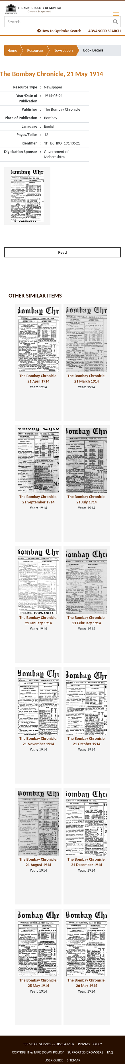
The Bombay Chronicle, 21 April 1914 (38, 378)
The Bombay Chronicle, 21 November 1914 (38, 741)
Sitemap (73, 1060)
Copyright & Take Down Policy (38, 1052)
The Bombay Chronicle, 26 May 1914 (86, 983)
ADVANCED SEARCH (104, 30)
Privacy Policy (90, 1044)
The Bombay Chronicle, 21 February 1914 (86, 620)
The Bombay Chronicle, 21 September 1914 (38, 499)
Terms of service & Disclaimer (48, 1044)
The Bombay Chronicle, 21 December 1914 (86, 862)
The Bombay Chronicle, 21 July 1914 (86, 499)
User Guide (54, 1060)
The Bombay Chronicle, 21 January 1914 (38, 620)
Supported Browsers (85, 1052)
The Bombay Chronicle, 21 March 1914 (86, 378)
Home (12, 50)
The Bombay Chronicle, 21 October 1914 (86, 741)
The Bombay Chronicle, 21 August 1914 (38, 862)
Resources (35, 50)
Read (62, 252)
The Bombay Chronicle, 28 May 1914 (38, 983)
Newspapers (63, 50)
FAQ (110, 1052)
